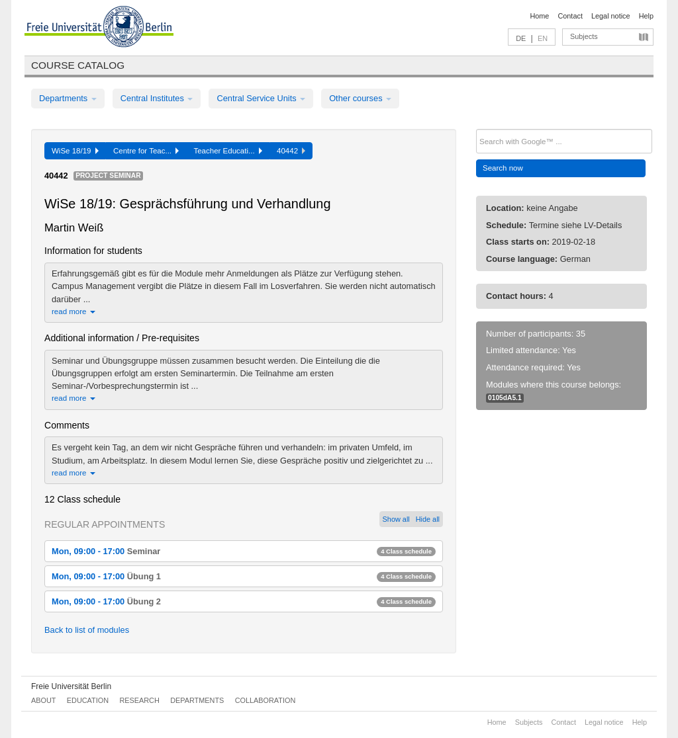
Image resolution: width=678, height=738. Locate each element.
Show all (396, 519)
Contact (569, 16)
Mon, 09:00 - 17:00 (244, 551)
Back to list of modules (86, 630)
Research (139, 700)
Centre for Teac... (146, 151)
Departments (68, 98)
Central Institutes (157, 98)
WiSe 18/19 (75, 151)
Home (539, 16)
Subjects (584, 36)
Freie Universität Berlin (71, 686)
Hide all (428, 519)
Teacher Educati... (227, 151)
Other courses (360, 98)
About (43, 700)
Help (646, 16)
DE (521, 38)
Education (88, 700)
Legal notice (610, 16)
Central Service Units (261, 98)
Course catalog (77, 65)
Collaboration (265, 700)
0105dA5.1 (505, 397)
